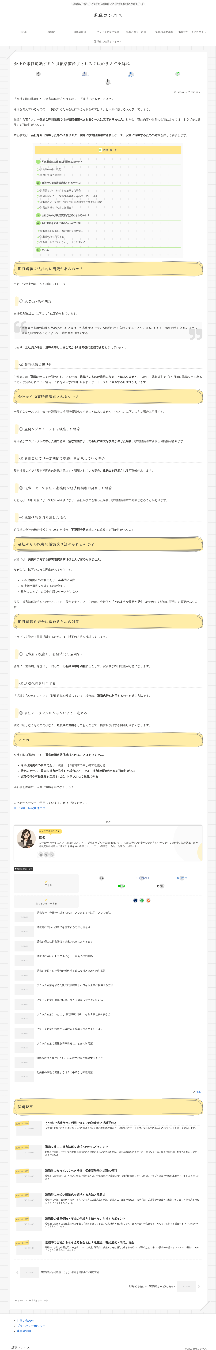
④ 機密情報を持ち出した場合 (55, 201)
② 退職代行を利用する (52, 231)
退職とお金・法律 (24, 864)
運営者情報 (24, 1327)
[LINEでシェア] (140, 74)
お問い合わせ (25, 1317)
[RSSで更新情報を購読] (52, 849)
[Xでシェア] (45, 74)
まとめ (45, 245)
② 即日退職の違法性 (51, 167)
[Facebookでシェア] (76, 74)
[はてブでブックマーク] (108, 74)
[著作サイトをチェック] (41, 849)
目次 (106, 142)
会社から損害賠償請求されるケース (61, 175)
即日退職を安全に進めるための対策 (61, 217)
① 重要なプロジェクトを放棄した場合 (60, 183)
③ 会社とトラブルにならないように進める (63, 237)
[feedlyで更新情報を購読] (46, 849)
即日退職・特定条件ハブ (29, 803)
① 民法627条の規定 (50, 161)
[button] (171, 74)
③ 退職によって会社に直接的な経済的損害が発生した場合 (71, 195)
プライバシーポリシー (31, 1322)
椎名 (42, 832)
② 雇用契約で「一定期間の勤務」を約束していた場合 (69, 189)
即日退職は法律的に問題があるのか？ (62, 153)
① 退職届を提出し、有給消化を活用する (61, 225)
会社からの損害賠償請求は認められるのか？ (66, 209)
